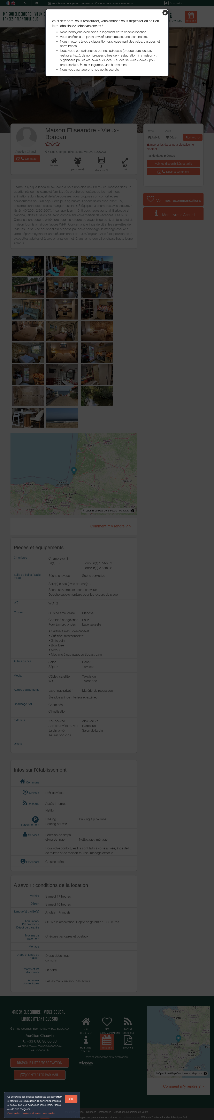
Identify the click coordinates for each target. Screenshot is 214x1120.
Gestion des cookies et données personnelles (31, 1113)
